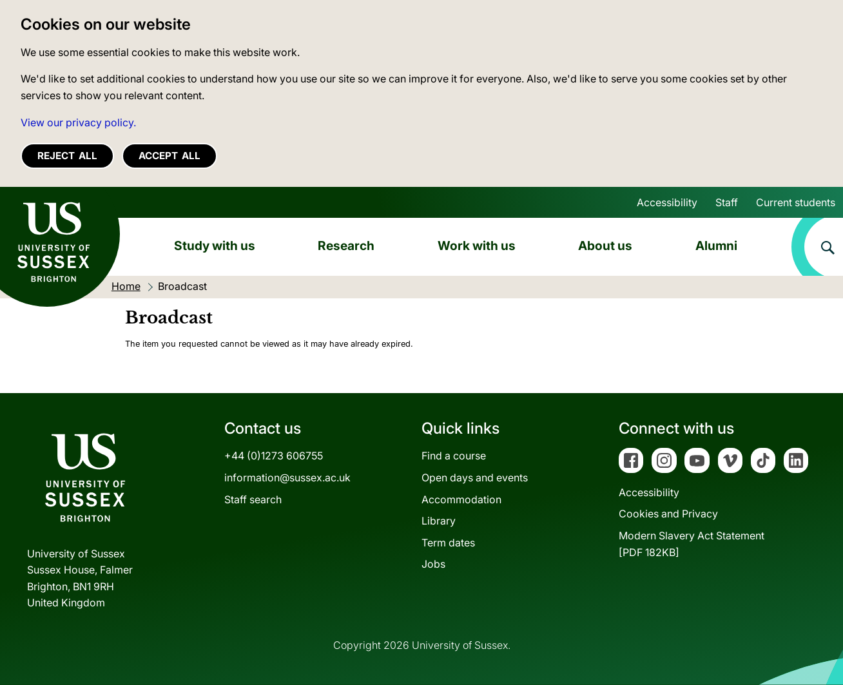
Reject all (67, 156)
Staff (726, 202)
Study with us (214, 245)
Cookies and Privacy (668, 513)
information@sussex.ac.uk (287, 477)
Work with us (477, 245)
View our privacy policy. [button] (78, 122)
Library (439, 520)
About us (605, 245)
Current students (795, 202)
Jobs (433, 563)
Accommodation (461, 499)
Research (346, 245)
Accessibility (667, 202)
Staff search (253, 499)
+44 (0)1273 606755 (273, 455)
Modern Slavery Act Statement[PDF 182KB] (691, 544)
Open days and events (475, 477)
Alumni (716, 245)
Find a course (454, 455)
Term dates (448, 542)
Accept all (169, 156)
